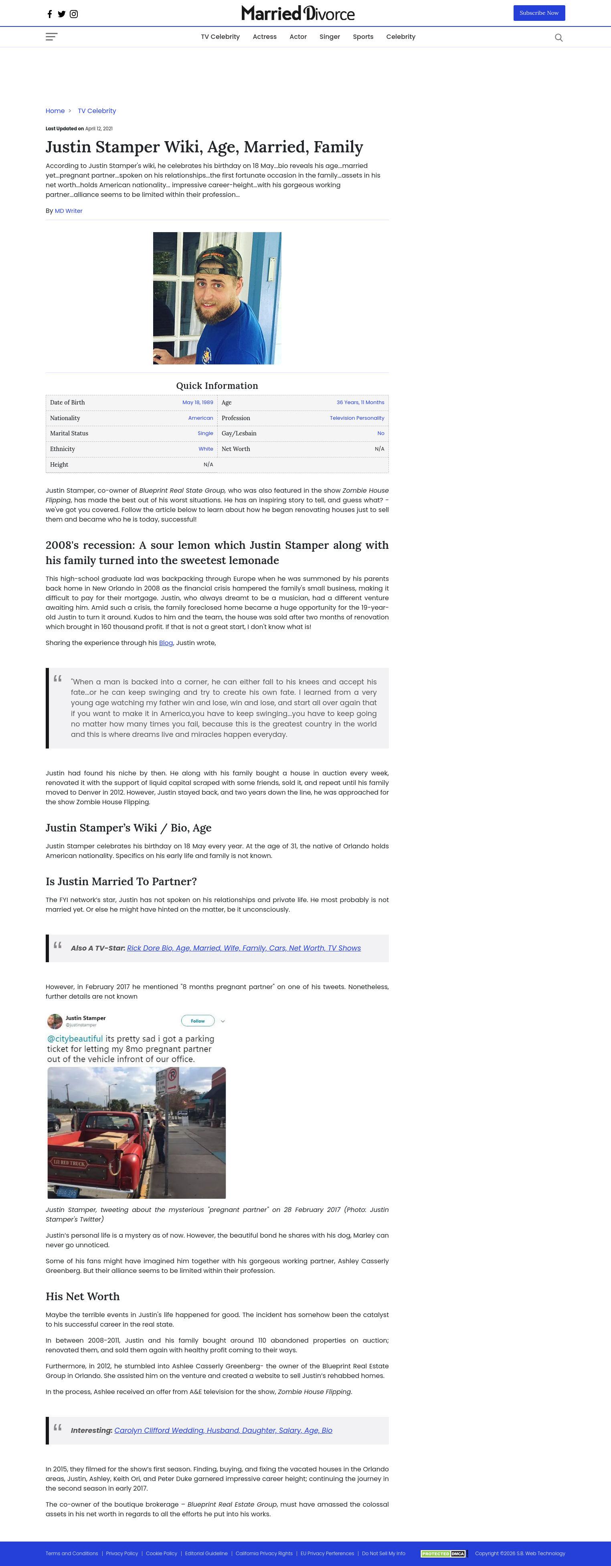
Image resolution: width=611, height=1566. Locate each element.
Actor (298, 36)
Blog (166, 642)
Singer (330, 36)
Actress (265, 36)
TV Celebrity (220, 36)
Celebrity (401, 36)
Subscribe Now (539, 12)
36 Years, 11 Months (360, 402)
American (200, 418)
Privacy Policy (122, 1553)
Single (205, 433)
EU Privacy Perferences (327, 1553)
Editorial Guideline (206, 1553)
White (206, 448)
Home (55, 110)
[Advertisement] (110, 63)
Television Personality (357, 418)
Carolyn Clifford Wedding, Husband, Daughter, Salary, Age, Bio (223, 1430)
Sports (363, 36)
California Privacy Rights (264, 1553)
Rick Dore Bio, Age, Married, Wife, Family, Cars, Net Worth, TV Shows (244, 948)
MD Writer (69, 211)
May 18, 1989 (197, 402)
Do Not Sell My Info (383, 1553)
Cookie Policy (161, 1553)
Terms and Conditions (72, 1553)
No (381, 433)
